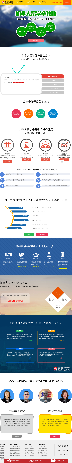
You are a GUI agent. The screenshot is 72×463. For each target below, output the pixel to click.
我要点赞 (55, 436)
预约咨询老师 (36, 266)
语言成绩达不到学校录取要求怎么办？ (53, 180)
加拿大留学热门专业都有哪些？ (15, 174)
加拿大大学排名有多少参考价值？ (16, 180)
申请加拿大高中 (59, 461)
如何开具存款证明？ (12, 185)
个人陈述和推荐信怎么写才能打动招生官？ (54, 185)
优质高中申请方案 (64, 299)
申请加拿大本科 (37, 461)
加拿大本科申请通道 (28, 113)
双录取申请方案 (58, 306)
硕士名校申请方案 (58, 293)
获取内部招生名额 (22, 266)
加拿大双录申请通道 (53, 113)
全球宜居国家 (53, 76)
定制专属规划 (41, 234)
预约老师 (8, 266)
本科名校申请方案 (51, 299)
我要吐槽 (17, 436)
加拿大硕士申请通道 (16, 113)
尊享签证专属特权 (63, 268)
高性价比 (54, 80)
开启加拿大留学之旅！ (36, 40)
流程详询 (29, 234)
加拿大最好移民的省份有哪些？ (51, 174)
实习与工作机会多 (54, 88)
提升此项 (7, 161)
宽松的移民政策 (54, 92)
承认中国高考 (53, 84)
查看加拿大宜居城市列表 (18, 82)
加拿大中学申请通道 (40, 113)
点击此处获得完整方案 (15, 301)
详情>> (30, 340)
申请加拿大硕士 (16, 461)
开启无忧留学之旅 (50, 266)
